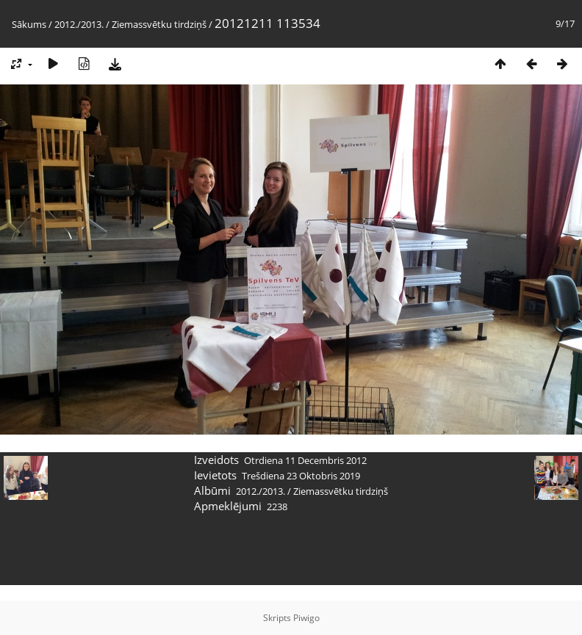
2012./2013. (79, 24)
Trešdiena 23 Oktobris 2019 (301, 475)
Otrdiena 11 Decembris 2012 (305, 460)
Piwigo (306, 618)
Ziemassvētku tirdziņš (159, 24)
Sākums (29, 24)
